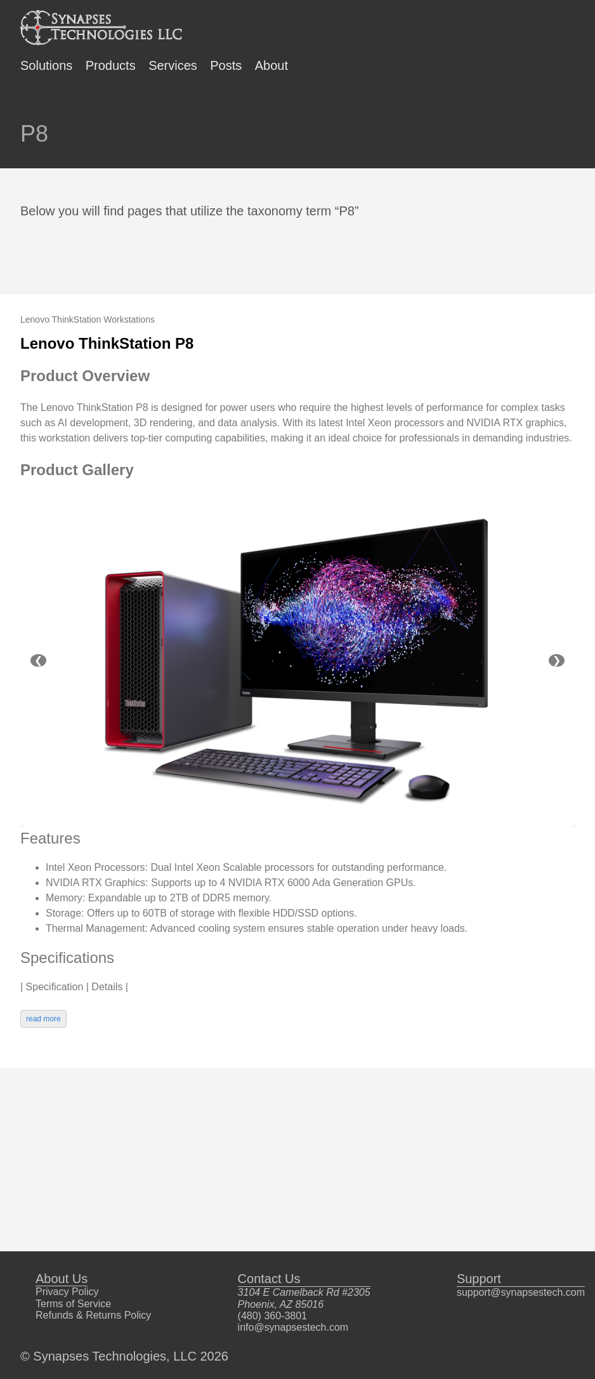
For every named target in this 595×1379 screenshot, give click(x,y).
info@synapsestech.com (293, 1327)
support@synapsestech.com (521, 1292)
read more (43, 1018)
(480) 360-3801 (272, 1315)
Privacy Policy (67, 1291)
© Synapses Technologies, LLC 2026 (124, 1356)
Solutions (46, 65)
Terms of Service (73, 1303)
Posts (226, 65)
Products (111, 65)
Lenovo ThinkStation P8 (106, 343)
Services (172, 65)
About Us (62, 1279)
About (271, 65)
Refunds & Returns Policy (93, 1315)
